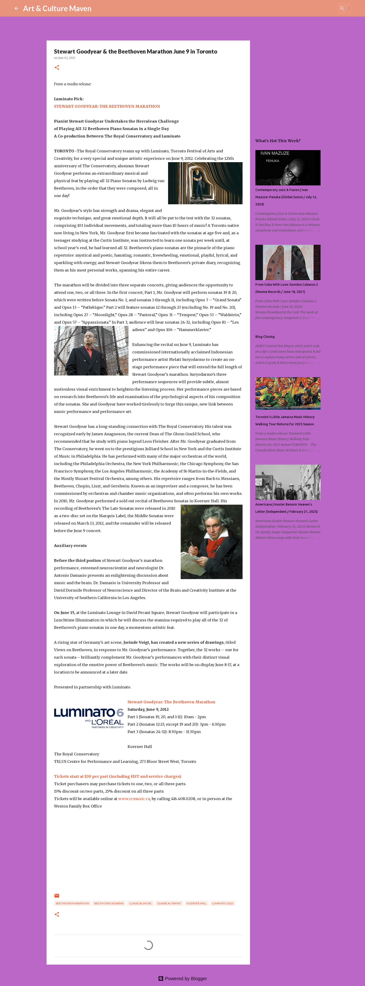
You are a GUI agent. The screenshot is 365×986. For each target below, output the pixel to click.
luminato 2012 (222, 903)
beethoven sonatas (109, 903)
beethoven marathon (72, 903)
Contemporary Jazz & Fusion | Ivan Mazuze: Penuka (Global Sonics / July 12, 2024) (286, 197)
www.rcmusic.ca (134, 798)
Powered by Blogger (182, 978)
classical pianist (169, 903)
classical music (140, 903)
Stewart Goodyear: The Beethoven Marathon (171, 702)
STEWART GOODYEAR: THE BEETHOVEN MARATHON (107, 106)
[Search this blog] (326, 8)
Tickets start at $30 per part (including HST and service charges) (117, 776)
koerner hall (197, 903)
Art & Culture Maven (57, 8)
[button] (57, 68)
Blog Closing (265, 337)
